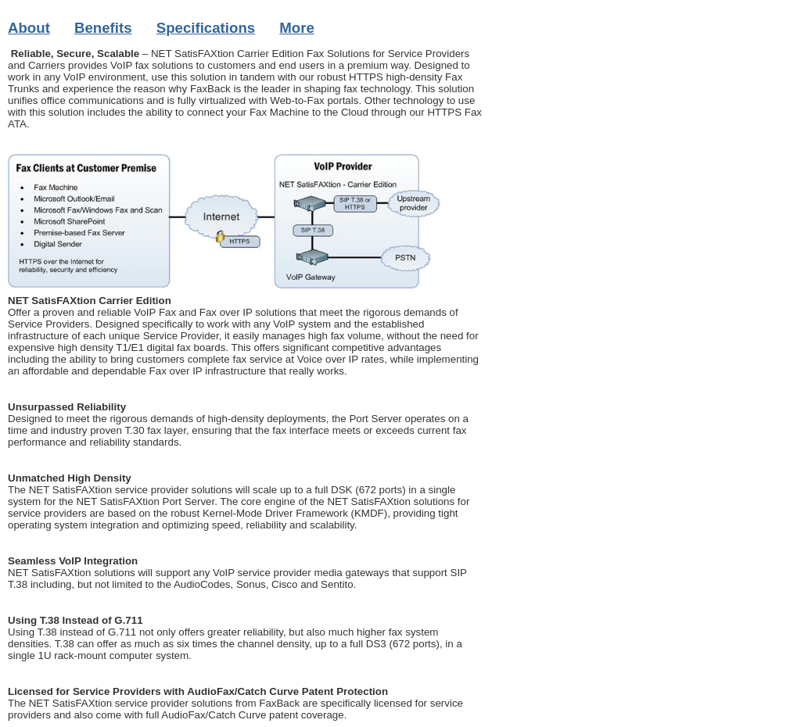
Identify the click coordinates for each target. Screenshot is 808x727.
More (296, 28)
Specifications (206, 28)
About (29, 28)
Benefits (103, 28)
